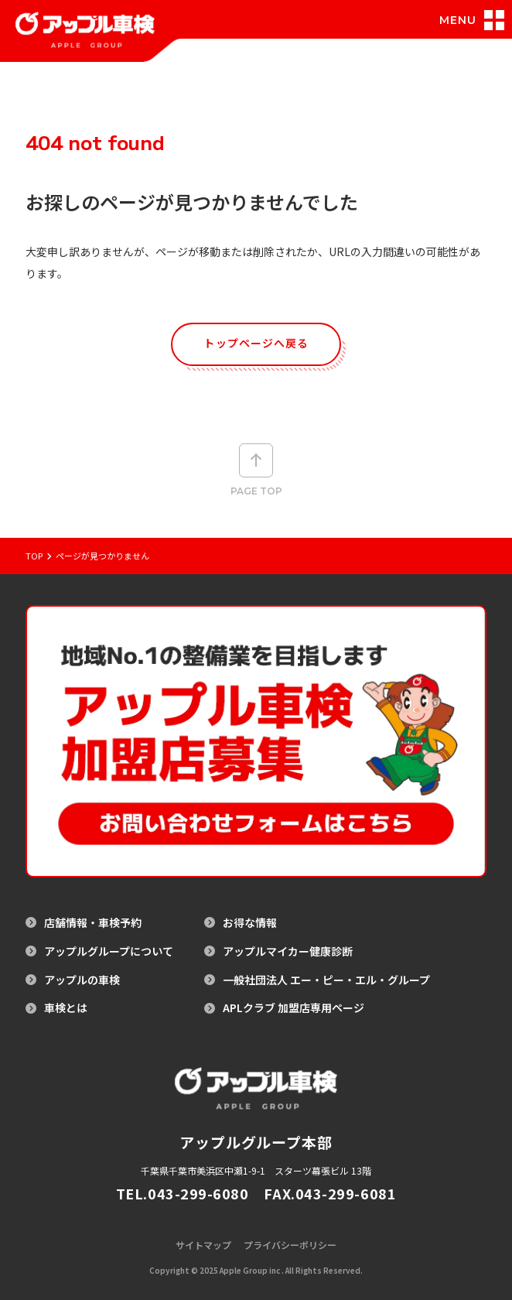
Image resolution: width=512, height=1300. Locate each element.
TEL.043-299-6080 (182, 1193)
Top (34, 555)
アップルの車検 (82, 980)
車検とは (65, 1007)
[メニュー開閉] (475, 20)
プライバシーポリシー (290, 1244)
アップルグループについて (108, 951)
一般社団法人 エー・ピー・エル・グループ (326, 980)
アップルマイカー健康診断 (288, 951)
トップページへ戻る (256, 343)
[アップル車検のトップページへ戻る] (85, 39)
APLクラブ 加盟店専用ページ (293, 1007)
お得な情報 (250, 922)
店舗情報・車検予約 (93, 922)
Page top (256, 470)
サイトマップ (203, 1244)
